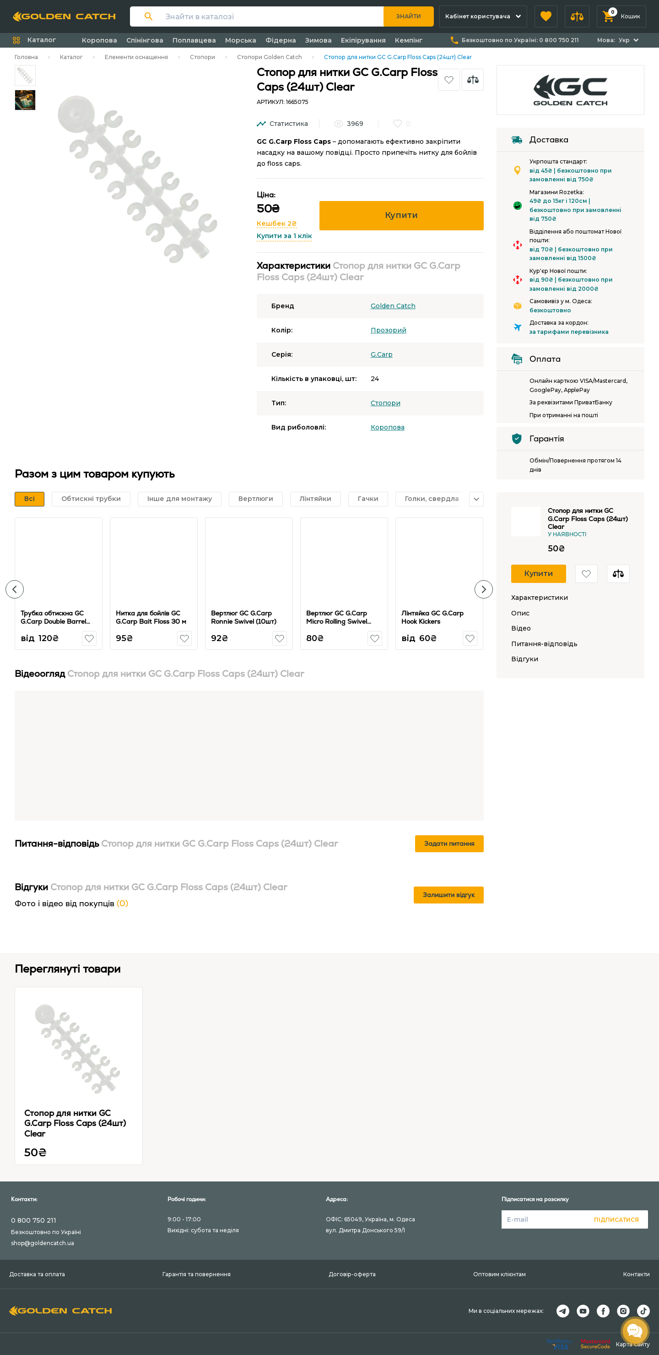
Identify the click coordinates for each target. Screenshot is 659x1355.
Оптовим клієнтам (499, 1274)
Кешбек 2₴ (277, 223)
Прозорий (388, 330)
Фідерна (280, 40)
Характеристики (539, 598)
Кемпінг (409, 40)
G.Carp (382, 354)
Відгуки (524, 659)
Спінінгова (144, 40)
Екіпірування (363, 40)
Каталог (71, 57)
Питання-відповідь (544, 644)
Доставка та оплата (37, 1274)
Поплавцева (194, 40)
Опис (520, 613)
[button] (546, 16)
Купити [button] (401, 215)
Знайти (408, 16)
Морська (240, 40)
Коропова (99, 40)
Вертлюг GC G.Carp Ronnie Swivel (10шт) (243, 617)
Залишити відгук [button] (449, 895)
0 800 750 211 (33, 1220)
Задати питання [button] (449, 843)
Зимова (318, 40)
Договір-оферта (352, 1274)
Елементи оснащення (136, 57)
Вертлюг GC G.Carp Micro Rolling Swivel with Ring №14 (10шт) (340, 621)
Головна (26, 57)
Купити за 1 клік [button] (284, 236)
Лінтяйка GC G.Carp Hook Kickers (432, 617)
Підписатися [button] (616, 1219)
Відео (521, 628)
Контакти (636, 1274)
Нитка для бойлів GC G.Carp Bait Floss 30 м (151, 617)
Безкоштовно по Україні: (520, 40)
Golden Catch (393, 306)
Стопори (202, 57)
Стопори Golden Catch (269, 57)
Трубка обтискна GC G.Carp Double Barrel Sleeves (53, 621)
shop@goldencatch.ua (42, 1243)
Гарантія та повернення (196, 1274)
